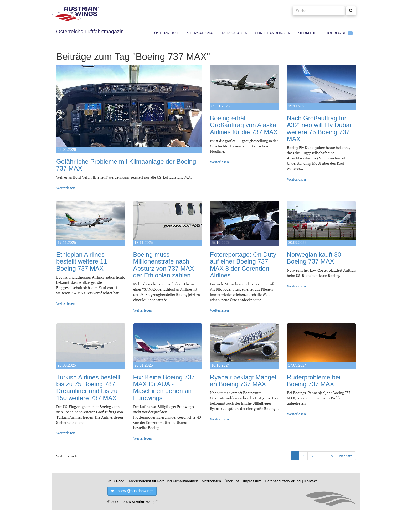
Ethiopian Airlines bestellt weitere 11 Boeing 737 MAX (81, 261)
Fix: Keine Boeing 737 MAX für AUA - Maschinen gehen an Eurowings (164, 387)
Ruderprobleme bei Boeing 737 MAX (314, 381)
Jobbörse (336, 33)
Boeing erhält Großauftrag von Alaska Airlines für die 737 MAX (243, 125)
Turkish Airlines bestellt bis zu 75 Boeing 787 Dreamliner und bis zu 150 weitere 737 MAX (88, 387)
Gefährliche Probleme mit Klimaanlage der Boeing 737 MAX (126, 165)
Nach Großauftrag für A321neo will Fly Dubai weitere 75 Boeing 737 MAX (319, 128)
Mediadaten (211, 481)
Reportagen (235, 33)
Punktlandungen (272, 33)
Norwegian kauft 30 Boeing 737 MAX (314, 258)
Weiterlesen (65, 187)
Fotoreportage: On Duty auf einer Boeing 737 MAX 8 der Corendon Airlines (243, 265)
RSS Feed (116, 481)
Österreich (166, 33)
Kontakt (310, 481)
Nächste (345, 455)
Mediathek (308, 33)
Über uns (232, 481)
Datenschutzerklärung (283, 481)
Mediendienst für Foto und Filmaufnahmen (163, 481)
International (200, 33)
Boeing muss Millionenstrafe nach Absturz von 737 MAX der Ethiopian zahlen (163, 265)
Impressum (252, 481)
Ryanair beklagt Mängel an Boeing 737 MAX (243, 381)
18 (331, 455)
